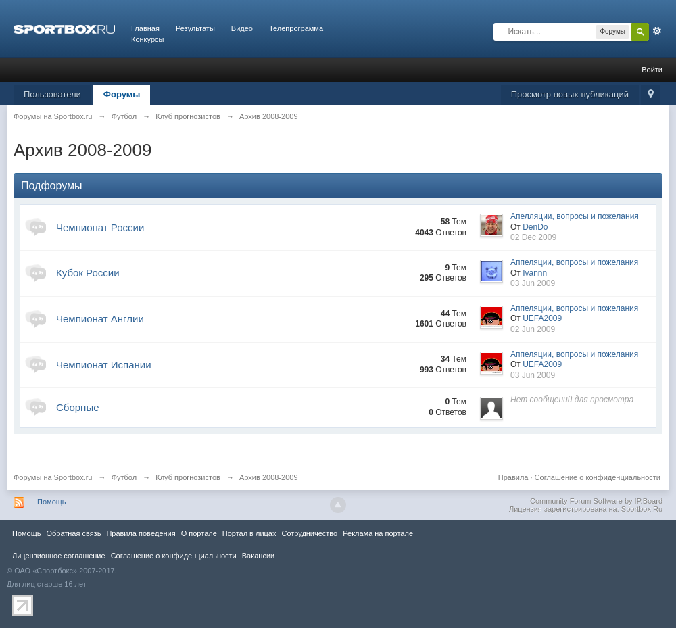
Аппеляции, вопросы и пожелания (574, 262)
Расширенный (657, 31)
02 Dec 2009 (533, 237)
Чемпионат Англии (100, 318)
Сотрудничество (309, 533)
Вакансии (258, 556)
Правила (513, 477)
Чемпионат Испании (103, 364)
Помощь (51, 502)
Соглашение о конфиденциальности (597, 477)
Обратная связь (73, 533)
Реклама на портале (378, 533)
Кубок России (88, 273)
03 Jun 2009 (532, 283)
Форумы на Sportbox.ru (53, 477)
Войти (652, 70)
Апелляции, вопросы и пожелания (574, 216)
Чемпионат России (100, 227)
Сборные (77, 407)
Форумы (122, 94)
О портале (199, 533)
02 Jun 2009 (532, 329)
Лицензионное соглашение (58, 556)
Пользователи (52, 94)
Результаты (195, 28)
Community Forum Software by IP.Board (596, 501)
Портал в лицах (249, 533)
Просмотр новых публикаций (570, 94)
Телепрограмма (296, 28)
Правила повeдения (140, 533)
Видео (242, 28)
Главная (145, 28)
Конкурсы (147, 39)
